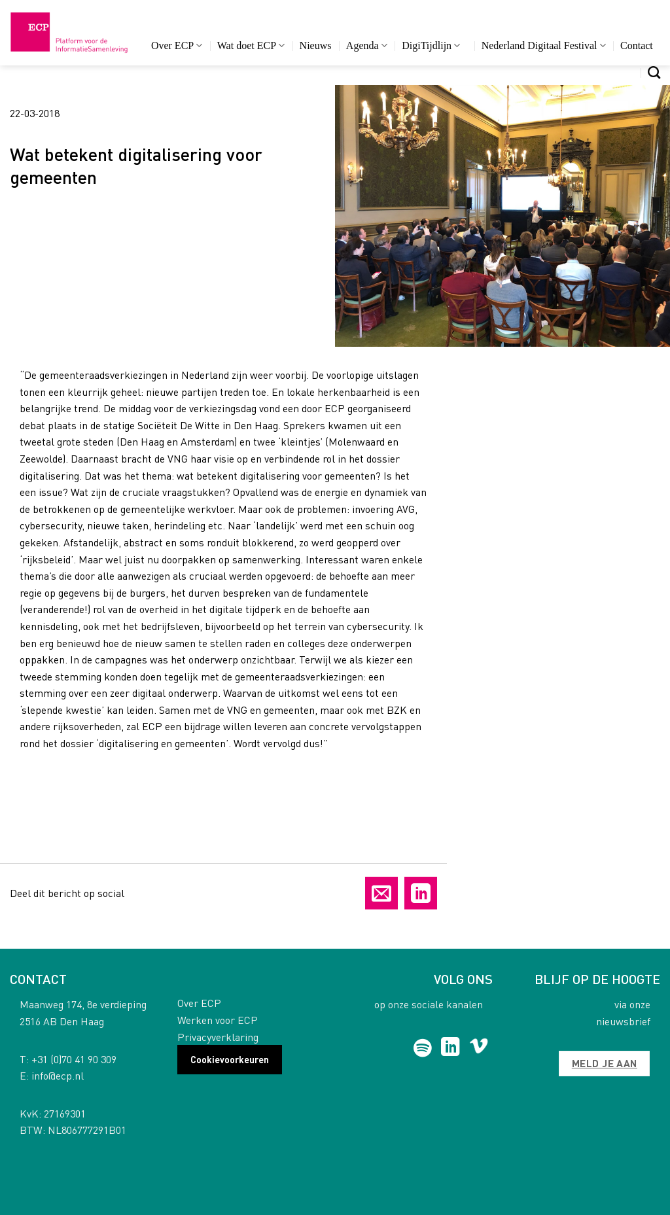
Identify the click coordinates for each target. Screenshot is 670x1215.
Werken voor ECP (217, 1020)
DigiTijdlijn (431, 45)
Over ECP (177, 45)
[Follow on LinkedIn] (450, 1048)
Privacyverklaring (217, 1037)
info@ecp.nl (57, 1075)
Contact (636, 45)
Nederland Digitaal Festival (544, 45)
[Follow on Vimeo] (478, 1048)
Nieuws (316, 45)
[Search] (654, 72)
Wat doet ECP (251, 45)
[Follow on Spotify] (422, 1048)
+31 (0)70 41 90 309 (73, 1059)
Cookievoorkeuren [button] (229, 1059)
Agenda (366, 45)
